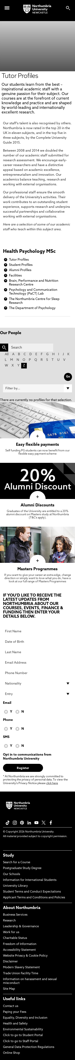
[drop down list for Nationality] (37, 683)
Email (7, 703)
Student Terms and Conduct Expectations (32, 891)
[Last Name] (37, 652)
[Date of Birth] (37, 642)
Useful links (14, 999)
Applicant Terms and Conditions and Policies (34, 897)
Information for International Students (29, 880)
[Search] (30, 348)
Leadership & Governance (21, 926)
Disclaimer (10, 961)
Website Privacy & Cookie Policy (25, 955)
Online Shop (11, 1053)
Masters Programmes (37, 569)
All (7, 354)
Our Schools (11, 874)
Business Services (15, 914)
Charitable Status (15, 938)
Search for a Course (16, 862)
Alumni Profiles (20, 270)
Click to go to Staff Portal (20, 1041)
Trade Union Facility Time (20, 973)
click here (52, 783)
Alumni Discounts (37, 505)
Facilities (15, 275)
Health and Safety (15, 1023)
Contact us (10, 1006)
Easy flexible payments (37, 445)
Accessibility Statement (19, 950)
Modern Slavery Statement (21, 967)
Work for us (11, 932)
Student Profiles (21, 265)
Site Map (9, 989)
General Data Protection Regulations (28, 1047)
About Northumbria (21, 908)
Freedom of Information (19, 944)
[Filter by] (37, 388)
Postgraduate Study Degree (22, 868)
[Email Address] (37, 663)
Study (8, 856)
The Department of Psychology (32, 308)
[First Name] (37, 631)
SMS (6, 737)
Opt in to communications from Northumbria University (27, 756)
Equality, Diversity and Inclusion (25, 1017)
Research (9, 920)
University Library (15, 886)
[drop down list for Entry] (37, 694)
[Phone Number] (37, 673)
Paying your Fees (14, 1012)
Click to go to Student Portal (23, 1035)
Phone (8, 720)
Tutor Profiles (19, 259)
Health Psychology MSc (29, 251)
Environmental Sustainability (23, 1029)
